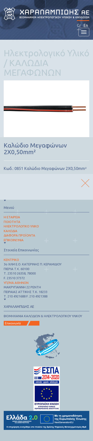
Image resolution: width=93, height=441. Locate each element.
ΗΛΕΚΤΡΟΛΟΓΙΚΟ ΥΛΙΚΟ (21, 226)
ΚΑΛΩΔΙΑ (10, 231)
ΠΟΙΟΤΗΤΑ (12, 221)
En (86, 25)
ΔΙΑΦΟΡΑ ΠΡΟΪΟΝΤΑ (19, 235)
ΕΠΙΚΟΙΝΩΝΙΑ (14, 240)
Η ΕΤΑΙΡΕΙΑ (12, 217)
